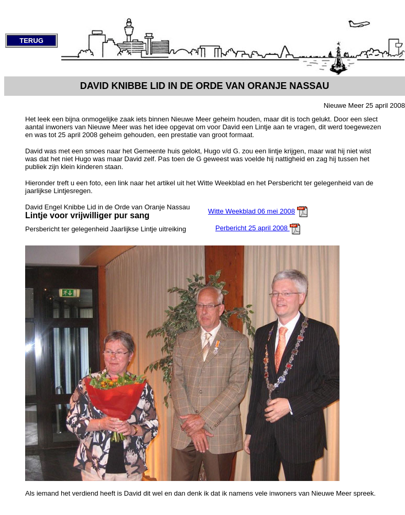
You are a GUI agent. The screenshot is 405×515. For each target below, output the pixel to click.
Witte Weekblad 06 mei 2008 (251, 211)
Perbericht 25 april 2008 (252, 228)
